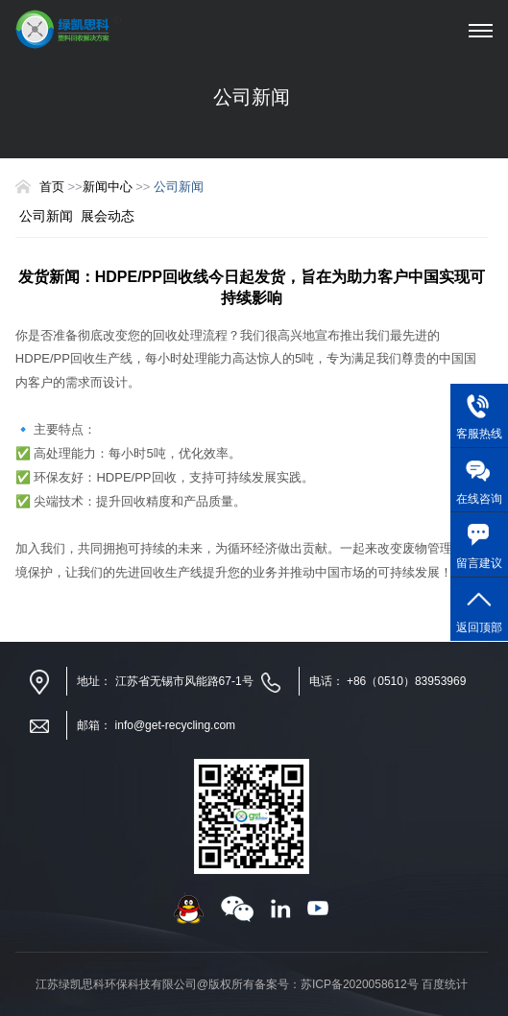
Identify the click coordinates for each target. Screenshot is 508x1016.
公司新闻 (46, 216)
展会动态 (107, 216)
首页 (51, 186)
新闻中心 (109, 186)
